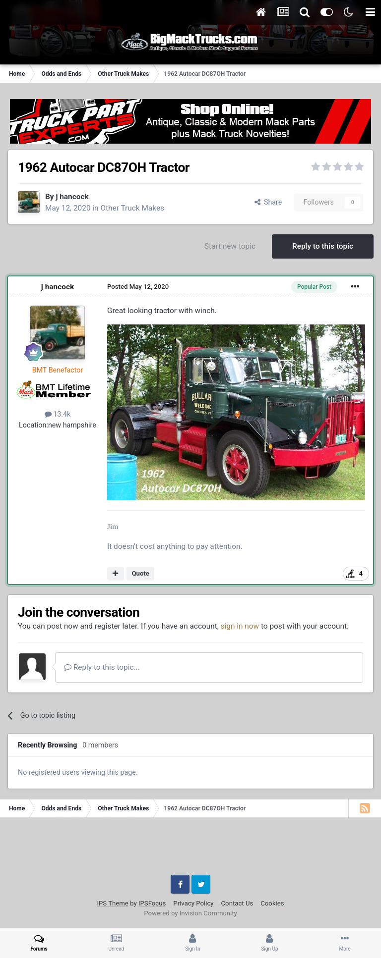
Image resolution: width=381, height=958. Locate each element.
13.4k (58, 414)
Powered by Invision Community (190, 913)
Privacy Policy (193, 903)
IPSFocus (152, 903)
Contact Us (237, 903)
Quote (140, 573)
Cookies (272, 903)
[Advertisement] (190, 850)
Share (268, 202)
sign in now (240, 626)
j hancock (72, 196)
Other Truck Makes (132, 208)
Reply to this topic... (102, 667)
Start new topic (229, 246)
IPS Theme (112, 903)
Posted (138, 286)
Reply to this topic (322, 246)
